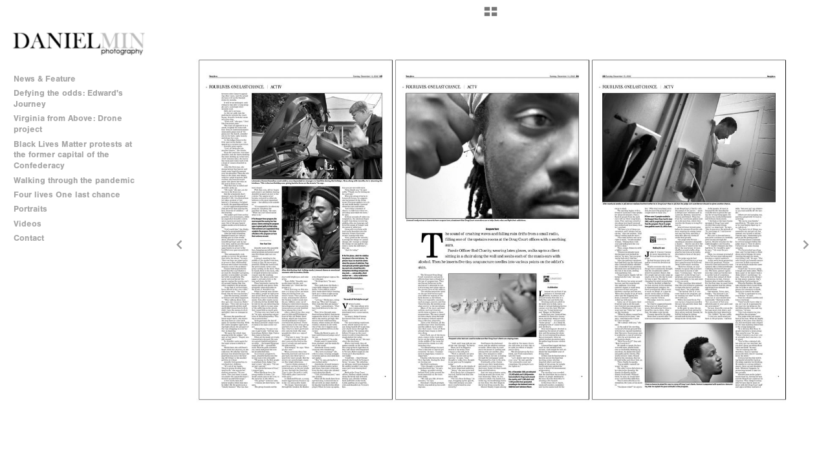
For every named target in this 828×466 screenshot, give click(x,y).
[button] (491, 16)
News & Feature (45, 78)
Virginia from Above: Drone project (68, 123)
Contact (29, 238)
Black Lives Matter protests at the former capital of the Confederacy (73, 155)
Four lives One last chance (67, 194)
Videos (27, 223)
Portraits (30, 209)
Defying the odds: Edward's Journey (68, 98)
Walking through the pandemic (74, 180)
